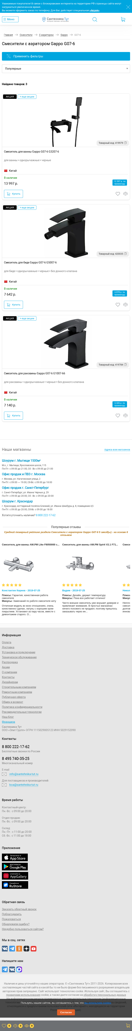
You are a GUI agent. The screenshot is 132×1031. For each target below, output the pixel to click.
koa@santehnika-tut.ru (23, 784)
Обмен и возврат (12, 702)
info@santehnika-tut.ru (23, 774)
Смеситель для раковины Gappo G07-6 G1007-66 (34, 373)
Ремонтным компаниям (17, 692)
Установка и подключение (18, 652)
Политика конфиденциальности (22, 706)
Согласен (66, 1012)
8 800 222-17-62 (46, 515)
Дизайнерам (10, 682)
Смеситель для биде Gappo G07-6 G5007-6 (30, 262)
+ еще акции (27, 96)
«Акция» (94, 10)
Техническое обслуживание (19, 657)
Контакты (8, 677)
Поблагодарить (12, 914)
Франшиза (8, 721)
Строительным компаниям (19, 687)
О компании (9, 672)
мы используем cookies (97, 1002)
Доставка (8, 647)
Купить (13, 194)
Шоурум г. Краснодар (17, 501)
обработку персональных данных (105, 994)
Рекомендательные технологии (22, 711)
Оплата (6, 642)
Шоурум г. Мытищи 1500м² (21, 460)
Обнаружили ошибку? (16, 924)
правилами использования (23, 994)
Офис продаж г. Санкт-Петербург (25, 488)
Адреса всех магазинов (117, 449)
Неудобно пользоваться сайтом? (23, 929)
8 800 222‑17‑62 (16, 746)
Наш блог (8, 716)
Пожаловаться (11, 919)
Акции (6, 667)
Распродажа (10, 662)
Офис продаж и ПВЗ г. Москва (23, 474)
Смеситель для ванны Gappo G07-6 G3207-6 (31, 151)
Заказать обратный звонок (19, 909)
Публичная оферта (14, 697)
